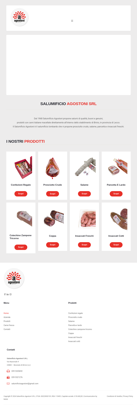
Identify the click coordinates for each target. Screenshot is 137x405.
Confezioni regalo (75, 313)
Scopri (21, 194)
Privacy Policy (128, 396)
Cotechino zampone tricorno (80, 329)
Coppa (71, 333)
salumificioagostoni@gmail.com (25, 383)
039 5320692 (17, 371)
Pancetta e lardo (75, 325)
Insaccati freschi (75, 337)
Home (6, 313)
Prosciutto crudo (75, 317)
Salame (71, 321)
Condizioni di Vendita (114, 396)
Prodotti (7, 321)
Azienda (7, 317)
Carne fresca (9, 325)
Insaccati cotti (74, 341)
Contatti (7, 329)
